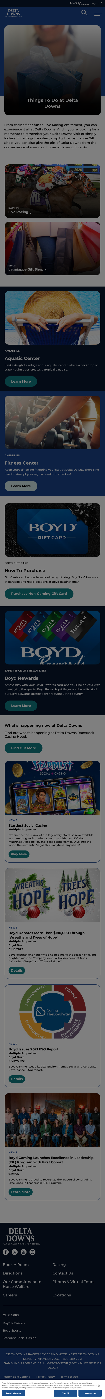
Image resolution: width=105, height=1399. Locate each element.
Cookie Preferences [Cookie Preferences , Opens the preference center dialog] (13, 1393)
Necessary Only (90, 1393)
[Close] (99, 1386)
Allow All (65, 1393)
